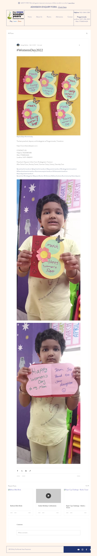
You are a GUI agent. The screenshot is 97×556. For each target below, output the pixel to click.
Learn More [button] (71, 3)
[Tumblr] (90, 549)
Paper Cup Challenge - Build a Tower (75, 506)
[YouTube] (78, 549)
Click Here (62, 7)
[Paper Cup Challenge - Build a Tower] (76, 496)
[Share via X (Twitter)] (22, 471)
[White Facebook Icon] (86, 549)
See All (87, 486)
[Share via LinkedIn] (26, 471)
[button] (87, 33)
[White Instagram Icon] (82, 549)
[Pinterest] (94, 549)
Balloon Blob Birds (16, 506)
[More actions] (79, 45)
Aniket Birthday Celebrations (47, 506)
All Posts (11, 33)
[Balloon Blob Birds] (20, 496)
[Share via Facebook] (17, 471)
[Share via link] (30, 471)
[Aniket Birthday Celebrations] (48, 496)
